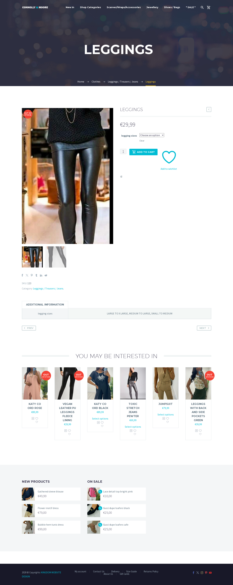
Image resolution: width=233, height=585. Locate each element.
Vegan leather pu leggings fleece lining (67, 424)
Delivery (115, 571)
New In (70, 7)
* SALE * (190, 7)
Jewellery (152, 7)
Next (204, 340)
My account (80, 571)
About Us (108, 574)
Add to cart (143, 152)
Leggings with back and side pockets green (198, 424)
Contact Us (98, 571)
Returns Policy (151, 571)
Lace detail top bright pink (118, 503)
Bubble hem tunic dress (51, 537)
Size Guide (131, 571)
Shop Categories (90, 7)
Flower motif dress (48, 520)
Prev (28, 340)
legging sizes (129, 135)
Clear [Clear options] (141, 140)
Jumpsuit (166, 416)
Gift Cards (124, 574)
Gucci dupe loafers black (116, 520)
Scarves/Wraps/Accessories (124, 7)
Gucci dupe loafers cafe (115, 537)
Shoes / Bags (172, 7)
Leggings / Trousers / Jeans (48, 300)
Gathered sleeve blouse (50, 503)
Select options (100, 430)
